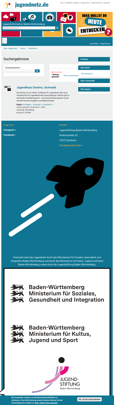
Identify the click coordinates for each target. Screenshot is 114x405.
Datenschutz (97, 3)
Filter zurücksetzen (71, 76)
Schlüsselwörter (12, 68)
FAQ (61, 3)
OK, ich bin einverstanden (89, 400)
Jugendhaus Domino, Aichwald (36, 87)
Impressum (84, 3)
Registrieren (105, 43)
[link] (64, 66)
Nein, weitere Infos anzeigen (46, 403)
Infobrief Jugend (72, 3)
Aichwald (36, 105)
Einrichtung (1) (87, 74)
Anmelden (94, 43)
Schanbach (47, 105)
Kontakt (107, 3)
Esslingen (27, 105)
